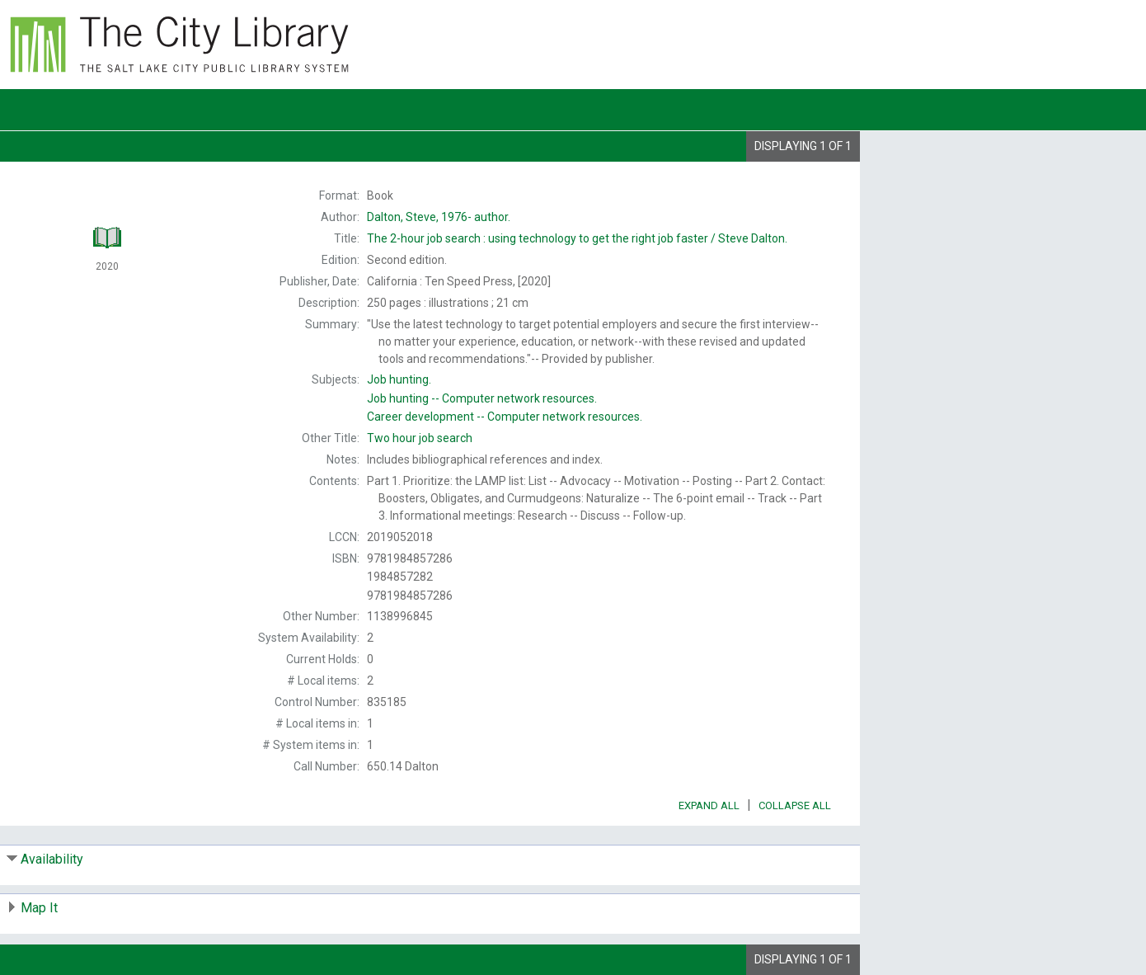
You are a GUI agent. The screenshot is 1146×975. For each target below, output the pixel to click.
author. (438, 217)
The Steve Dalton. (577, 238)
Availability (52, 859)
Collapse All (795, 805)
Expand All (709, 805)
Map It (39, 908)
